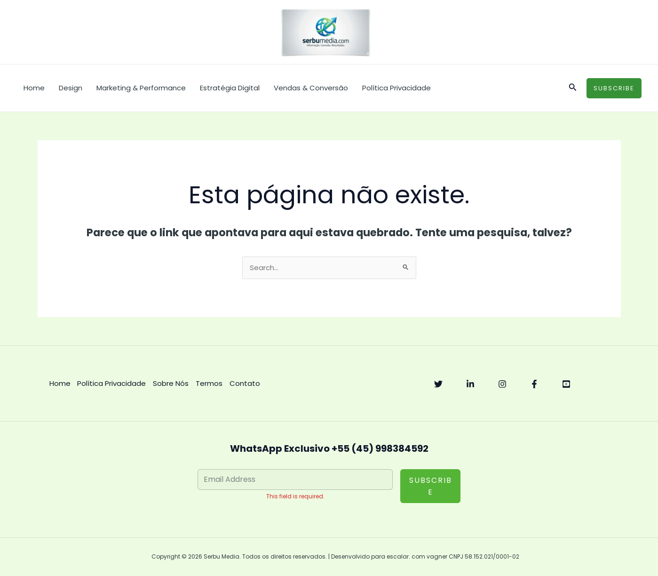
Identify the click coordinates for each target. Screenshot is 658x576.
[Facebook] (534, 384)
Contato (245, 384)
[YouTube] (566, 384)
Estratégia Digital (230, 88)
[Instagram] (502, 384)
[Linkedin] (470, 384)
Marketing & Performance (141, 88)
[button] (573, 88)
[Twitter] (438, 384)
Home (34, 88)
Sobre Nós (171, 384)
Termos (209, 384)
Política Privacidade (396, 88)
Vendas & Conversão (311, 88)
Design (70, 88)
